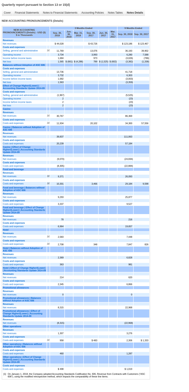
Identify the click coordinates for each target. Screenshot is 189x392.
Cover (7, 12)
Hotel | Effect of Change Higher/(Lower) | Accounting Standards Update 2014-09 (24, 269)
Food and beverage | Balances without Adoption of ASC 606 (23, 188)
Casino (7, 109)
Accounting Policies (92, 12)
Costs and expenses (13, 123)
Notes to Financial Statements (60, 12)
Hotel (6, 229)
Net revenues (9, 43)
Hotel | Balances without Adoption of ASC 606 (23, 249)
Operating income (12, 54)
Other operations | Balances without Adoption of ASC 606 (22, 345)
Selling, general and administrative (20, 50)
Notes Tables (115, 12)
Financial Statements (27, 12)
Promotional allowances (16, 287)
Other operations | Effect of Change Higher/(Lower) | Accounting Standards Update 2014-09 (24, 359)
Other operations (12, 326)
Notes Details (135, 12)
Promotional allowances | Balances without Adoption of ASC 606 (22, 299)
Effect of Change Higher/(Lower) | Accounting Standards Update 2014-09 (24, 87)
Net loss (7, 61)
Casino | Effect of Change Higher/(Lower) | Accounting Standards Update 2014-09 (24, 149)
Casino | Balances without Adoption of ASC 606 (23, 128)
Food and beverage (13, 169)
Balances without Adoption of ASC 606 (24, 65)
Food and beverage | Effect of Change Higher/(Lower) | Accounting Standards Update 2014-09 (24, 210)
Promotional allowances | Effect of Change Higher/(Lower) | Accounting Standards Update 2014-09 (22, 313)
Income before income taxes (17, 58)
